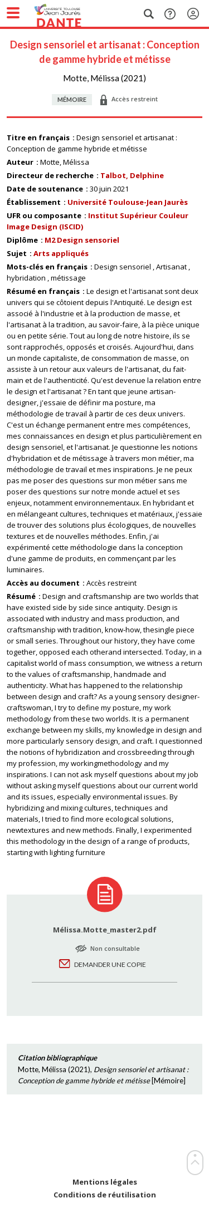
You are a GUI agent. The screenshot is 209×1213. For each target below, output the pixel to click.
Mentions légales (104, 1182)
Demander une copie (110, 964)
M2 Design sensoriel (82, 240)
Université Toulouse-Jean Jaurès (127, 202)
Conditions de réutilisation (105, 1195)
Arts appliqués (61, 253)
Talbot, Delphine (132, 175)
